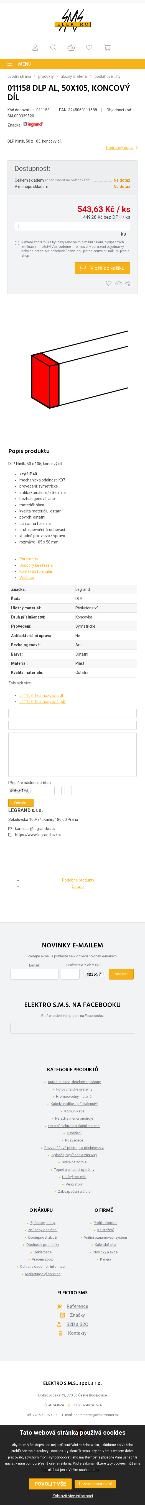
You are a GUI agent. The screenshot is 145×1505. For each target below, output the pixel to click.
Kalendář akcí (105, 1245)
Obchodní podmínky (42, 1245)
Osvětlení (74, 1133)
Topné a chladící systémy (74, 1170)
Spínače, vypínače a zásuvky (74, 1155)
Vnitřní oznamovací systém (105, 1237)
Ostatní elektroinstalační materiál (74, 1126)
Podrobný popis (119, 147)
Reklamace (43, 1252)
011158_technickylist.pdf (41, 695)
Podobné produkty (78, 880)
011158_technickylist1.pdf (42, 701)
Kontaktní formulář (35, 571)
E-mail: (34, 965)
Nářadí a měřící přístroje (74, 1118)
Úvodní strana (19, 76)
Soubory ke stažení (36, 565)
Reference (77, 1306)
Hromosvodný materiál (74, 1096)
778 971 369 (42, 1415)
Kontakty (77, 1333)
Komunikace (74, 1111)
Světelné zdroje (74, 1162)
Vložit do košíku (107, 268)
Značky (77, 1315)
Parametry (28, 559)
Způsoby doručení (42, 1230)
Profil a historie (105, 1223)
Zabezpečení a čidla (74, 1191)
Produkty (46, 76)
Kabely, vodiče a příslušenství (74, 1104)
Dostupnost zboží (42, 1237)
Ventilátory (74, 1184)
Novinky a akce (105, 1252)
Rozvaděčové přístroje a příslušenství (74, 1148)
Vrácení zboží (43, 1259)
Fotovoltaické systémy (74, 1089)
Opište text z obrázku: (83, 965)
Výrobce (26, 577)
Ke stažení (105, 1230)
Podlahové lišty (108, 76)
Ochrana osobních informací (42, 1266)
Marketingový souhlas (42, 1274)
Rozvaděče (74, 1140)
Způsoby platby (42, 1223)
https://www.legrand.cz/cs (38, 835)
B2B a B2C (77, 1324)
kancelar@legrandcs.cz (35, 828)
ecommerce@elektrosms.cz (96, 1415)
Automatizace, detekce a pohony (74, 1082)
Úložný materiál (74, 76)
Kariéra (105, 1259)
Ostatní (78, 886)
